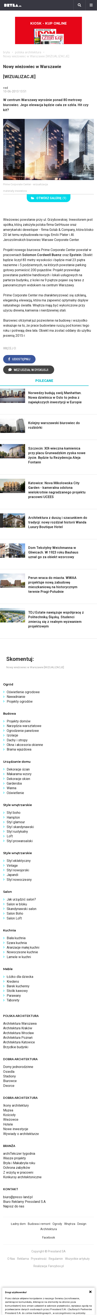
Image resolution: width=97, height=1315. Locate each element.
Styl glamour (16, 822)
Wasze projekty (14, 1158)
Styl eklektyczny (19, 861)
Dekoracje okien (18, 779)
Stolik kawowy (17, 991)
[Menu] (91, 5)
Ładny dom (18, 1224)
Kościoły (9, 1115)
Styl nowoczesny (19, 880)
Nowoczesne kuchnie (22, 952)
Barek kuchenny (18, 986)
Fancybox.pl (56, 1266)
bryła (6, 52)
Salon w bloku (17, 904)
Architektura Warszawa (20, 1024)
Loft (10, 836)
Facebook (48, 1237)
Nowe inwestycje (15, 1129)
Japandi (12, 875)
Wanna (11, 788)
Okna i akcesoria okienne (25, 745)
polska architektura (28, 52)
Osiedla (8, 1072)
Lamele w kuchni (19, 957)
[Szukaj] (79, 5)
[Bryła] (13, 5)
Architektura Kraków (17, 1028)
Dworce (8, 1086)
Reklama (23, 1258)
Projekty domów (19, 721)
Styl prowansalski (20, 841)
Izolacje (12, 735)
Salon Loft (14, 918)
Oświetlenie (15, 793)
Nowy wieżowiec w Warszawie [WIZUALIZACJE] (36, 56)
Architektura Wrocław (18, 1033)
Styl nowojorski (18, 870)
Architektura (48, 1229)
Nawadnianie (16, 697)
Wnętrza (69, 1224)
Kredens (13, 982)
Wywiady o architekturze (21, 1134)
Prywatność (39, 1258)
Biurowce (10, 1081)
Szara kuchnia (17, 943)
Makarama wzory (19, 774)
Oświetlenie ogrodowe (23, 692)
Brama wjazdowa (19, 749)
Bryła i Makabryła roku (19, 1163)
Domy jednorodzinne (18, 1067)
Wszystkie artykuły (77, 1258)
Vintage (12, 866)
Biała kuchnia (16, 938)
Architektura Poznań (18, 1038)
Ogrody (57, 1224)
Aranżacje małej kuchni (23, 947)
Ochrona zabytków (16, 1168)
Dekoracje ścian (18, 769)
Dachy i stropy (17, 740)
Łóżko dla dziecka (20, 977)
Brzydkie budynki (15, 1047)
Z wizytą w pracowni (18, 1172)
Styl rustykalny (17, 832)
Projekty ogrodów (20, 702)
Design (81, 1224)
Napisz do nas (13, 1206)
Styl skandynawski (20, 827)
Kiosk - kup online (48, 32)
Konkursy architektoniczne (22, 1177)
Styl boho (13, 813)
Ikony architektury (16, 1105)
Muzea (8, 1110)
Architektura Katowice (19, 1042)
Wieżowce (10, 1120)
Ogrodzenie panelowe (23, 731)
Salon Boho (15, 913)
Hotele (8, 1124)
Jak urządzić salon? (21, 899)
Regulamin (56, 1258)
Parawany (14, 996)
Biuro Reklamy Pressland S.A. (24, 1202)
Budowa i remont (39, 1224)
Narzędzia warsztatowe (24, 726)
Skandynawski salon (21, 909)
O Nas (11, 1258)
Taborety (13, 1000)
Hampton (13, 817)
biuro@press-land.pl (18, 1197)
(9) (48, 198)
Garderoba (14, 783)
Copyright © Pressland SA (48, 1251)
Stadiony (9, 1076)
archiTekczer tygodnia (19, 1154)
